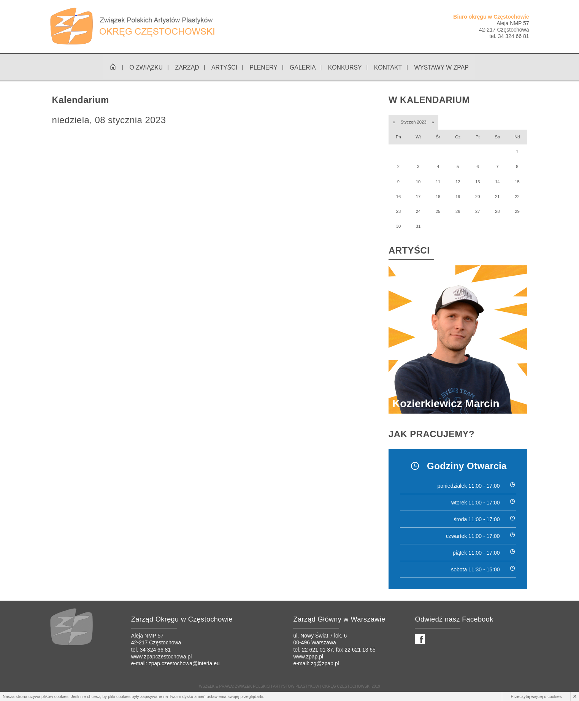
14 (497, 182)
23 (398, 211)
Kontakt (388, 68)
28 (497, 211)
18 (438, 197)
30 (398, 226)
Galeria (302, 68)
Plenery (263, 68)
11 (438, 182)
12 (457, 182)
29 (517, 211)
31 (418, 226)
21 (497, 197)
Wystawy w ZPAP (442, 68)
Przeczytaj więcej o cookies (536, 696)
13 (477, 182)
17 (418, 197)
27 (477, 211)
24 (418, 211)
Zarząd (186, 68)
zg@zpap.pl (325, 664)
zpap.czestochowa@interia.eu (184, 664)
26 (457, 211)
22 (517, 197)
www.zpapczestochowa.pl (161, 657)
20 (477, 197)
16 (398, 197)
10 (418, 182)
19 (457, 197)
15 (517, 182)
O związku (145, 68)
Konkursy (345, 68)
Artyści (224, 68)
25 (438, 211)
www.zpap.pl (308, 657)
